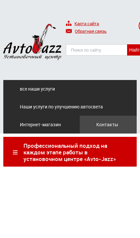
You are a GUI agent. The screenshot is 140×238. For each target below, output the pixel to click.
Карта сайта (82, 23)
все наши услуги (37, 89)
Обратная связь (86, 31)
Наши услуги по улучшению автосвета (61, 106)
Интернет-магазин (40, 124)
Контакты (107, 124)
